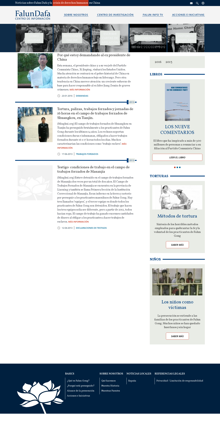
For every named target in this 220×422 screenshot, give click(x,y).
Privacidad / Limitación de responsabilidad (179, 380)
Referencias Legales (170, 374)
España (132, 380)
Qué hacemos (108, 380)
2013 (169, 62)
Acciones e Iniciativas (78, 395)
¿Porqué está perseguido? (81, 385)
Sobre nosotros (111, 374)
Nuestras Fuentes (110, 390)
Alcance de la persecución (80, 390)
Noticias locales (138, 374)
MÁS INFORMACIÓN (80, 89)
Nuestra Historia (110, 385)
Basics (69, 374)
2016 (158, 62)
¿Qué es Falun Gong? (78, 380)
